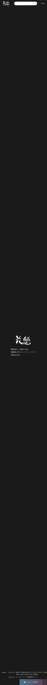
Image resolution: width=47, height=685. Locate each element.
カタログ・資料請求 (31, 682)
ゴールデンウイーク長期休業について (26, 677)
